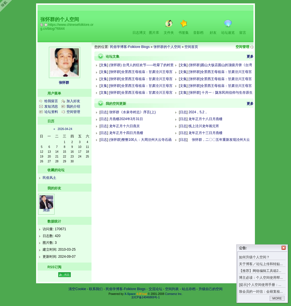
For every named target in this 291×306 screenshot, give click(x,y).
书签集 (183, 33)
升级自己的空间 (211, 289)
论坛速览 (228, 33)
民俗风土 (49, 178)
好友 (213, 33)
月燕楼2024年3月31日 (126, 119)
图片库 (154, 33)
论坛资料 (51, 112)
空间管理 (242, 47)
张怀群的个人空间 (167, 47)
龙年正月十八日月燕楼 (205, 119)
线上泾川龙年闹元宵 (203, 126)
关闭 (283, 248)
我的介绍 (73, 106)
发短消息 (51, 106)
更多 (250, 56)
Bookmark (46, 25)
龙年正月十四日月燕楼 (126, 133)
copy (42, 25)
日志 (103, 112)
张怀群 (64, 83)
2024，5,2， (197, 112)
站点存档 (189, 289)
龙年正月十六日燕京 (124, 126)
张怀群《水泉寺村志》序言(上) (132, 112)
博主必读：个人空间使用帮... (261, 278)
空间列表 (172, 289)
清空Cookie (77, 289)
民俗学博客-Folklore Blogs (130, 47)
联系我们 (96, 289)
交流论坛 (155, 289)
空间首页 (191, 47)
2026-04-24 (65, 129)
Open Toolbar (7, 6)
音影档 (198, 33)
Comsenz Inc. (173, 293)
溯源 (46, 210)
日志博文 (139, 33)
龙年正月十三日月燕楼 (205, 133)
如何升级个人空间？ (254, 257)
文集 (103, 65)
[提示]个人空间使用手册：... (260, 285)
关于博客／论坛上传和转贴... (261, 264)
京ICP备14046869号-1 (145, 297)
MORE (277, 298)
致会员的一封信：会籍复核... (261, 292)
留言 (242, 33)
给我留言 (51, 101)
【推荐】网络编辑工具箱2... (260, 271)
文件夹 (169, 33)
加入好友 (73, 101)
